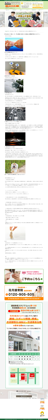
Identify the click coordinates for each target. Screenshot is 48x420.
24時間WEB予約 (24, 396)
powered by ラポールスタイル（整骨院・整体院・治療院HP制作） (36, 419)
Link (30, 393)
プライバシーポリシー (20, 419)
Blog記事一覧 (7, 31)
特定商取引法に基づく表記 (26, 419)
